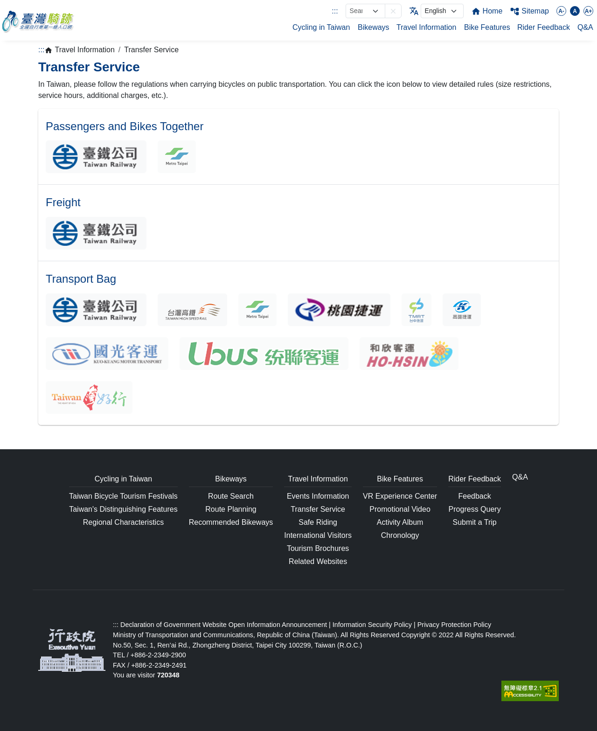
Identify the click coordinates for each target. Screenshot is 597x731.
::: (335, 11)
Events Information (318, 496)
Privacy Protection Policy (454, 624)
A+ (588, 11)
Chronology (400, 535)
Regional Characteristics (123, 522)
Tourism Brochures (318, 548)
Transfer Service (318, 509)
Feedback (474, 496)
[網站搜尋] (365, 11)
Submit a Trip (475, 522)
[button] (393, 11)
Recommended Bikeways (231, 522)
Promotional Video (399, 509)
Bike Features (487, 27)
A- (561, 11)
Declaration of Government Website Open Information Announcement (223, 624)
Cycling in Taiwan (321, 27)
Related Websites (318, 561)
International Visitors (318, 535)
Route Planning (230, 509)
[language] (442, 11)
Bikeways (373, 27)
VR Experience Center (400, 496)
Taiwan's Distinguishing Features (123, 509)
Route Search (231, 496)
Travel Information (426, 27)
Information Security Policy (372, 624)
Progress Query (475, 509)
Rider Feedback (543, 27)
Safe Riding (317, 522)
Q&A (585, 27)
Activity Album (400, 522)
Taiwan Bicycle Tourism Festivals (123, 496)
